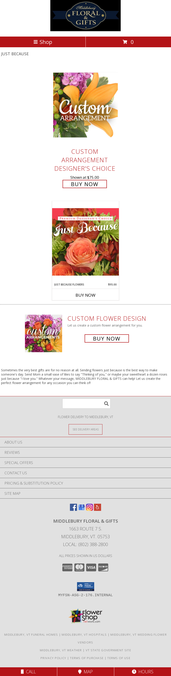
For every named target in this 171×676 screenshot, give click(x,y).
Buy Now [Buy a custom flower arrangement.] (106, 338)
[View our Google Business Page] (81, 509)
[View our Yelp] (97, 509)
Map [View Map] (85, 672)
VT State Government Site (108, 650)
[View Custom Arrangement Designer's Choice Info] (85, 105)
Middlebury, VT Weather (61, 650)
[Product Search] (86, 404)
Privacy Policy (53, 658)
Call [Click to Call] (28, 672)
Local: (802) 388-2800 (85, 544)
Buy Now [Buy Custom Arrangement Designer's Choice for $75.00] (84, 184)
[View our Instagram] (89, 509)
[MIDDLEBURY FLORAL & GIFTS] (85, 30)
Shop (42, 41)
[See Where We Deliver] (85, 429)
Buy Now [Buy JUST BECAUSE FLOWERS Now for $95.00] (85, 295)
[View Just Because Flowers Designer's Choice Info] (85, 241)
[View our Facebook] (73, 509)
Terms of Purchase (87, 658)
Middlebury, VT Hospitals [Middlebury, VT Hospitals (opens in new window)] (84, 635)
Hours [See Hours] (142, 672)
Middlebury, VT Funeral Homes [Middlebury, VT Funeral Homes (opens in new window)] (31, 635)
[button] (85, 586)
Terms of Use (118, 658)
